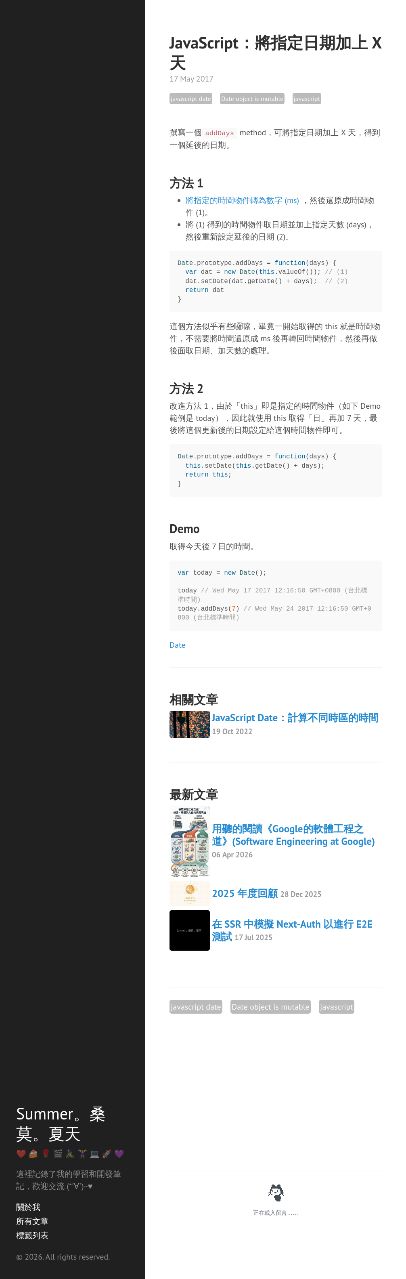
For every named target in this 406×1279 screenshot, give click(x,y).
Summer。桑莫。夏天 (61, 1123)
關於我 (28, 1207)
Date (178, 645)
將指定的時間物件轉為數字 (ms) (242, 200)
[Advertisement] (276, 1101)
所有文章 (32, 1221)
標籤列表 (32, 1235)
